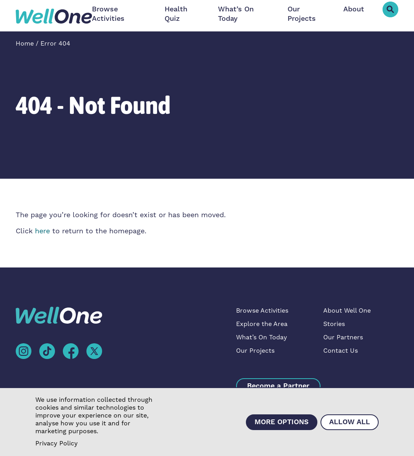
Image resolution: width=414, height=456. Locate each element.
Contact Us (340, 351)
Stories (334, 324)
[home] (54, 15)
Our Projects (302, 14)
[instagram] (23, 351)
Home (25, 44)
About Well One (347, 311)
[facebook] (71, 351)
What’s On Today (236, 14)
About (353, 9)
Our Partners (343, 337)
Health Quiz (176, 14)
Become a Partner (278, 385)
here (42, 231)
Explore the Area (262, 324)
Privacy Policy (56, 443)
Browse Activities (108, 14)
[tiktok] (47, 351)
